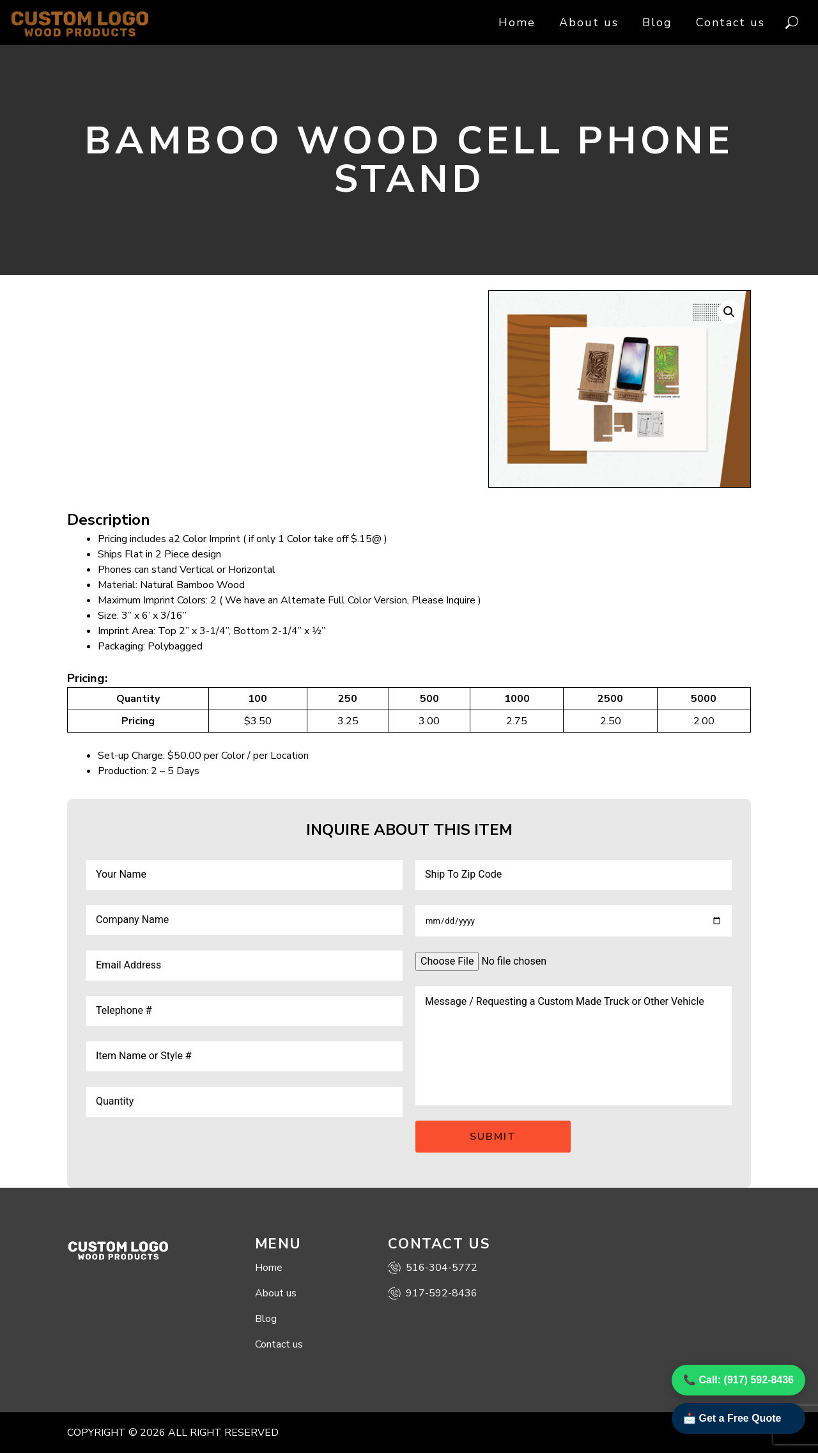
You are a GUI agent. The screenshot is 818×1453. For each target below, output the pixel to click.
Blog (657, 22)
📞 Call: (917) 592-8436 (738, 1379)
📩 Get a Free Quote (732, 1418)
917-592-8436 (432, 1293)
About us (589, 22)
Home (517, 22)
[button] (729, 311)
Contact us (730, 22)
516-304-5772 (432, 1267)
